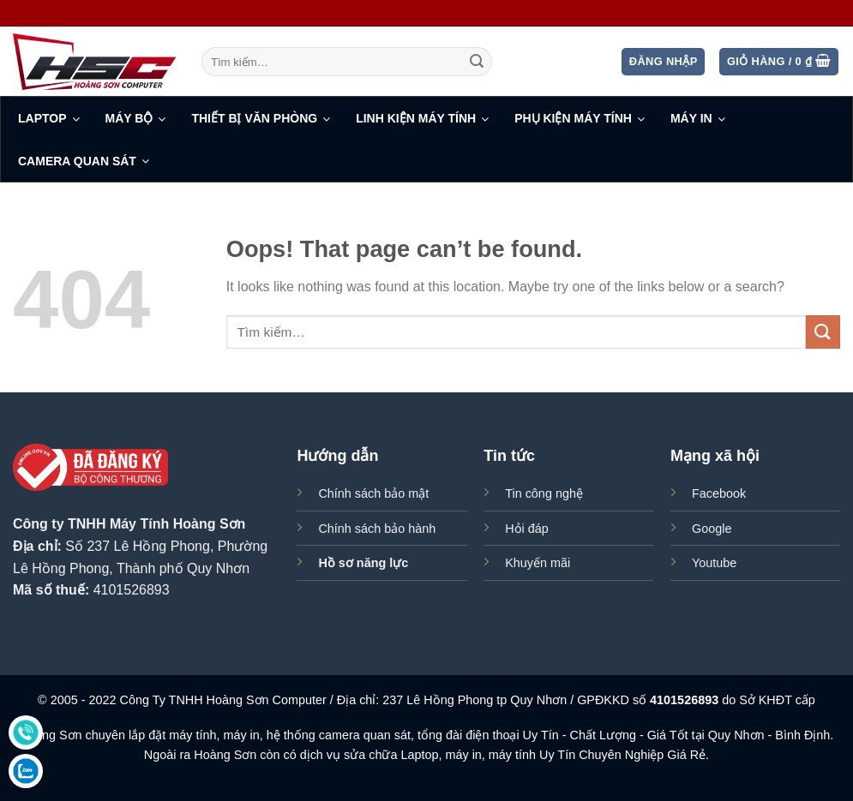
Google (711, 528)
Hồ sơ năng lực (363, 563)
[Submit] (476, 61)
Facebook (719, 493)
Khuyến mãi (537, 563)
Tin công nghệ (544, 493)
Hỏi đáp (527, 528)
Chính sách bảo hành (377, 528)
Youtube (714, 563)
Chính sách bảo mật (373, 493)
